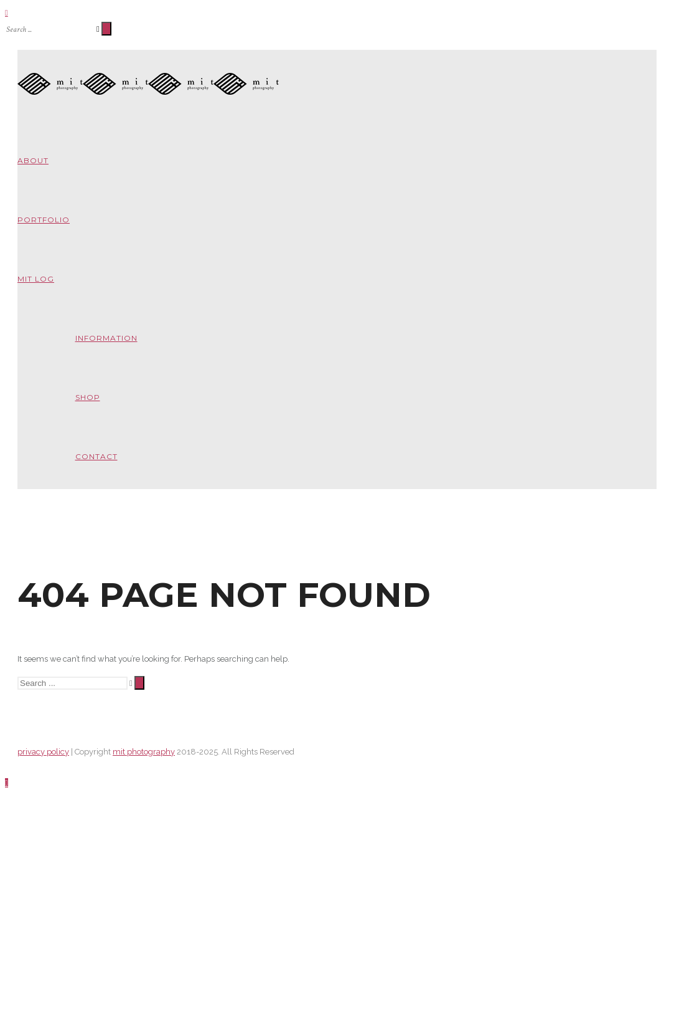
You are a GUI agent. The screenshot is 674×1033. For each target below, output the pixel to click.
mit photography (144, 788)
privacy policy (43, 788)
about (33, 160)
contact (96, 456)
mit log (35, 278)
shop (87, 397)
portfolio (43, 219)
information (106, 338)
